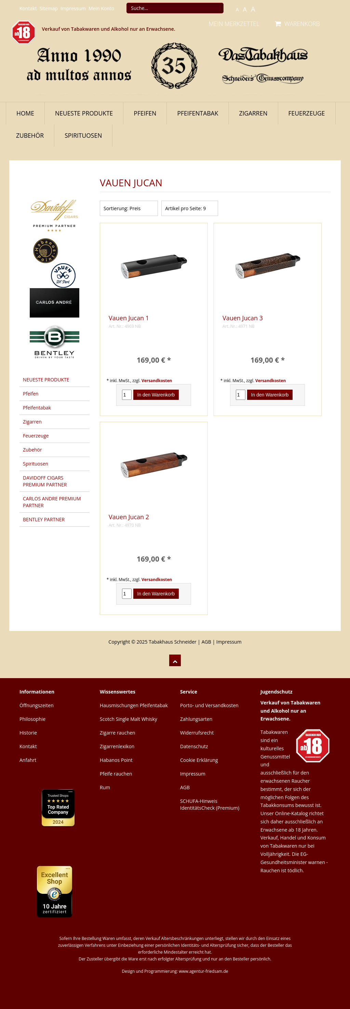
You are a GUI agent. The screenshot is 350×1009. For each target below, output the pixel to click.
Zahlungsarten (196, 719)
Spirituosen (83, 135)
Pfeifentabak (197, 113)
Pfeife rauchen (116, 773)
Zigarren (253, 113)
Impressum (73, 8)
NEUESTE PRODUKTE (84, 113)
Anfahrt (27, 760)
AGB (206, 641)
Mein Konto (101, 8)
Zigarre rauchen (117, 732)
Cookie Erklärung (199, 760)
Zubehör (30, 135)
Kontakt (28, 8)
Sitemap (49, 8)
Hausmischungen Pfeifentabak (134, 705)
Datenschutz (194, 746)
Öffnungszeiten (36, 705)
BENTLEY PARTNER (44, 519)
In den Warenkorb (156, 395)
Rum (105, 787)
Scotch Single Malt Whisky (128, 719)
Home (25, 113)
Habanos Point (116, 760)
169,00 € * (154, 360)
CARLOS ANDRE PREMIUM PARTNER (52, 502)
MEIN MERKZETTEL (234, 23)
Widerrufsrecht (197, 732)
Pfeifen (145, 113)
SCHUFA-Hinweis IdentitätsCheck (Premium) (209, 804)
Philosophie (32, 719)
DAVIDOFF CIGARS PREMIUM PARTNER (45, 481)
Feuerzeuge (306, 113)
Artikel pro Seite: (183, 208)
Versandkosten (157, 380)
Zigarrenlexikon (117, 746)
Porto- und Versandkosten (209, 705)
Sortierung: (116, 208)
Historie (28, 732)
